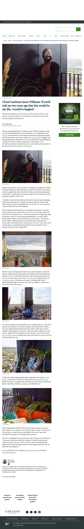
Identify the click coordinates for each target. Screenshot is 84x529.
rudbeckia (24, 384)
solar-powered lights (9, 335)
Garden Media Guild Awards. (22, 146)
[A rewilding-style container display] (20, 486)
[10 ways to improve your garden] (7, 486)
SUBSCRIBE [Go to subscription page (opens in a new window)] (69, 135)
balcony (5, 135)
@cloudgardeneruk (31, 450)
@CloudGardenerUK (9, 452)
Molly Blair (11, 460)
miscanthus (30, 278)
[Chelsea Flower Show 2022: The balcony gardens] (33, 486)
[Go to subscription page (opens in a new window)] (69, 123)
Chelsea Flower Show (40, 379)
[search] (78, 29)
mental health (36, 137)
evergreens (6, 278)
